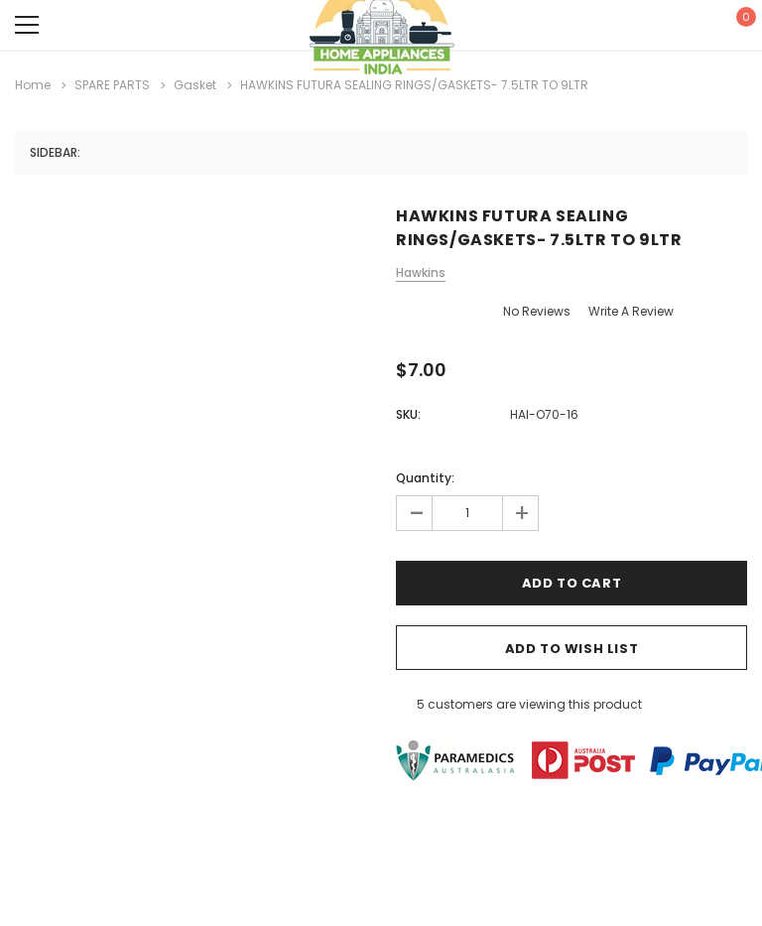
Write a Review (631, 311)
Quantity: (425, 477)
